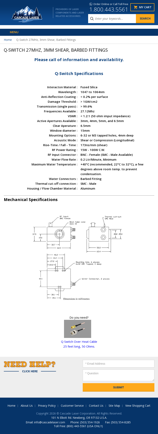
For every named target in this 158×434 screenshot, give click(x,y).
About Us (27, 405)
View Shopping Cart (137, 405)
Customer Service (72, 405)
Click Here (30, 371)
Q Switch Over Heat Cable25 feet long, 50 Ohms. (79, 341)
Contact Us (96, 405)
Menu (14, 32)
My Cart (145, 7)
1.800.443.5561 (108, 9)
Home (8, 40)
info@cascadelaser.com (49, 422)
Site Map (114, 405)
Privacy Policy (47, 405)
